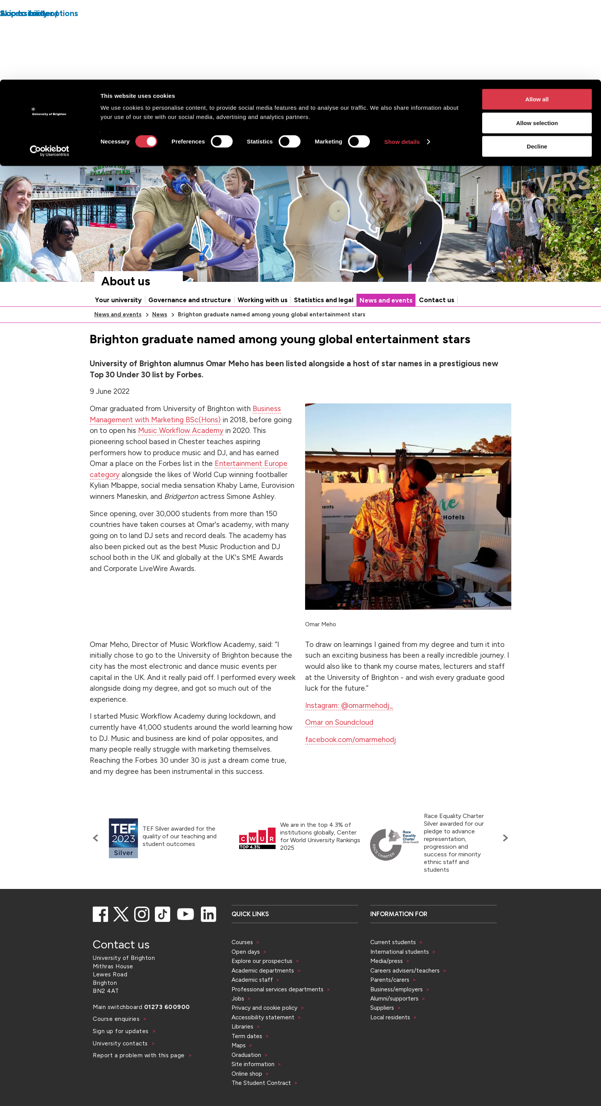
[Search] (451, 132)
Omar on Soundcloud (339, 722)
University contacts (120, 1043)
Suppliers (382, 1007)
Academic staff (252, 979)
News (159, 314)
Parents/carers (389, 979)
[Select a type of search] (382, 132)
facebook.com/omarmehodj (350, 739)
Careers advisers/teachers (405, 970)
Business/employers (396, 989)
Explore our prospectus (262, 960)
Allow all (537, 19)
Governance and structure (189, 299)
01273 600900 (167, 1007)
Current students (393, 942)
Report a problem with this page (139, 1055)
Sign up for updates (121, 1031)
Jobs (238, 998)
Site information (253, 1064)
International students (399, 951)
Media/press (386, 960)
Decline (537, 66)
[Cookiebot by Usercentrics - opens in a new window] (49, 71)
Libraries (242, 1026)
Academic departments (264, 970)
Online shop (247, 1073)
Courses (242, 942)
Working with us (262, 299)
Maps (239, 1045)
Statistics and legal (323, 299)
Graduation (246, 1054)
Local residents (390, 1017)
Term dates (247, 1036)
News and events (386, 300)
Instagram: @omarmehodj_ (349, 705)
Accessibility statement (263, 1017)
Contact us (436, 299)
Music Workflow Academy (180, 430)
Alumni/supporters (394, 998)
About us (125, 281)
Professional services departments (278, 989)
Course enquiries (117, 1018)
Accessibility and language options (487, 109)
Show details (402, 62)
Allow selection (537, 43)
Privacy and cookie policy (264, 1007)
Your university (118, 299)
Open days (246, 951)
